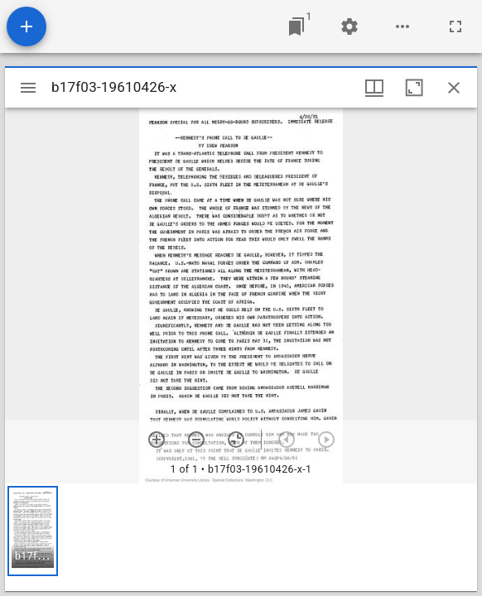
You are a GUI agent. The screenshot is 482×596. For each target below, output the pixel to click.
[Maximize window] (414, 88)
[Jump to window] (296, 26)
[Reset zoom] (236, 439)
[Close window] (454, 88)
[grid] (241, 537)
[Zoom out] (196, 439)
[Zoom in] (156, 439)
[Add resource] (26, 26)
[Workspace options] (402, 26)
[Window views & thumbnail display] (374, 88)
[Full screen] (455, 26)
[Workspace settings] (349, 26)
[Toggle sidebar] (28, 88)
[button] (33, 531)
